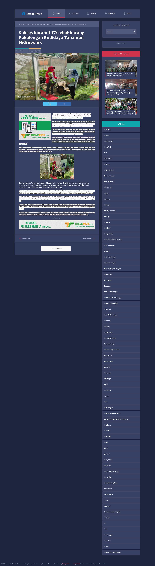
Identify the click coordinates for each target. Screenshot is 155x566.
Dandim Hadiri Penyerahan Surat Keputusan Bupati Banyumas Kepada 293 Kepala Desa (119, 92)
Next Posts (89, 238)
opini (106, 384)
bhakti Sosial (108, 182)
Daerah (107, 222)
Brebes (107, 199)
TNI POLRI (108, 535)
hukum (106, 251)
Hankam (107, 228)
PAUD (106, 396)
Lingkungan (108, 332)
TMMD (106, 518)
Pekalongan (108, 407)
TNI (105, 529)
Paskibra (107, 390)
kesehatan (108, 280)
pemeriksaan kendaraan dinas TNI (116, 419)
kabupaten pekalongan (112, 268)
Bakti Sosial (108, 141)
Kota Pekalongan (110, 315)
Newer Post (24, 238)
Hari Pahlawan (109, 245)
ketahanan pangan (110, 292)
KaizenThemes (103, 564)
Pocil (106, 442)
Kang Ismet (65, 564)
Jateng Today (34, 13)
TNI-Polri (107, 541)
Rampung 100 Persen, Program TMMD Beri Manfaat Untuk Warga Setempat (120, 112)
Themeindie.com (47, 564)
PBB (106, 402)
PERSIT (107, 431)
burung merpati (110, 211)
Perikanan (107, 425)
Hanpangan (108, 234)
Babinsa (107, 129)
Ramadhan (108, 477)
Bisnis (106, 193)
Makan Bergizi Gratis (111, 350)
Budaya (107, 205)
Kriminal (107, 321)
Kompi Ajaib (76, 564)
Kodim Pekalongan (111, 303)
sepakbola (108, 489)
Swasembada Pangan (112, 512)
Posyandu (108, 460)
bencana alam (109, 176)
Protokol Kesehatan (111, 471)
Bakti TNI (107, 147)
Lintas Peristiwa (110, 338)
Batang (107, 164)
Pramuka (107, 465)
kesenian (107, 286)
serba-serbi (108, 494)
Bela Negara (108, 170)
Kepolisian (108, 274)
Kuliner (106, 326)
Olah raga (107, 373)
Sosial (106, 500)
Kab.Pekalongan (110, 263)
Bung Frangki (29, 564)
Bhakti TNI (108, 187)
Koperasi (107, 309)
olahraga (107, 379)
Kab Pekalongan (110, 257)
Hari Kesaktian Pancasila (113, 240)
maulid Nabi (108, 361)
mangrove (108, 355)
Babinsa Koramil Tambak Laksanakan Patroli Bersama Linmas (119, 75)
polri (106, 448)
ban (105, 153)
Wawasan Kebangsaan (112, 552)
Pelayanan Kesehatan (112, 413)
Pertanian (107, 436)
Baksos (107, 135)
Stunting (107, 506)
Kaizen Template (87, 564)
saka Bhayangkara (110, 483)
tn (105, 523)
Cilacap (106, 216)
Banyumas (108, 158)
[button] (50, 104)
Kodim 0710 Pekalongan (113, 297)
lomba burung (109, 344)
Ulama (106, 546)
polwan (107, 454)
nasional (107, 367)
